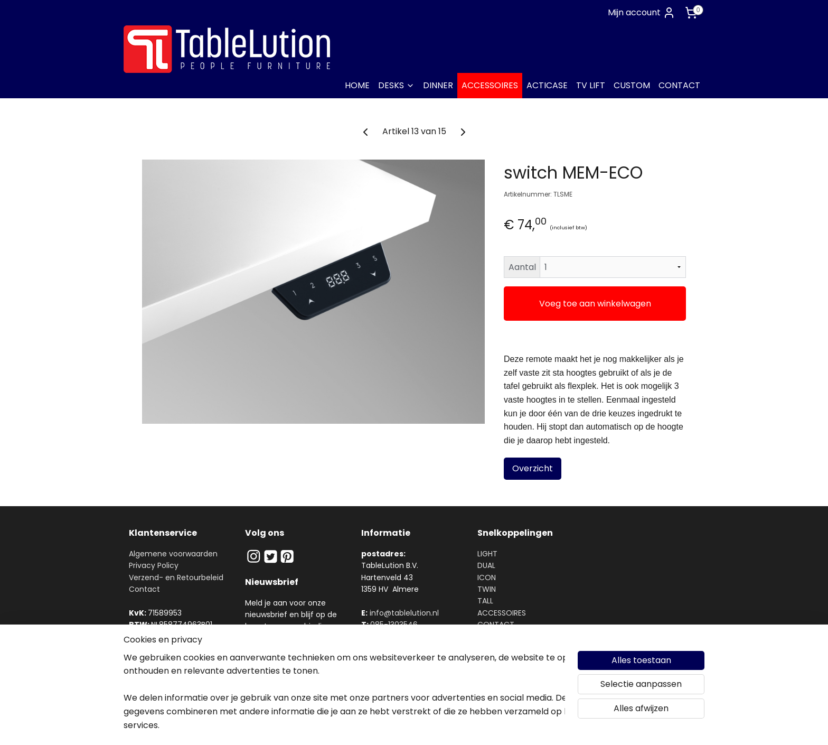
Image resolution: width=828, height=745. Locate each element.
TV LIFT (590, 85)
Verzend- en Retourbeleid (176, 577)
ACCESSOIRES (490, 85)
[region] (344, 698)
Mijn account (641, 12)
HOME (357, 85)
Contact (144, 589)
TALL (485, 600)
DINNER (438, 85)
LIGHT (487, 553)
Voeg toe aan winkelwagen (595, 303)
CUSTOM (632, 85)
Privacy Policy (153, 565)
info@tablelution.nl (404, 613)
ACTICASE (547, 85)
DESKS (396, 85)
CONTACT (679, 85)
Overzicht (532, 468)
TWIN (486, 589)
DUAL (486, 565)
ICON (486, 577)
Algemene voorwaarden (173, 553)
